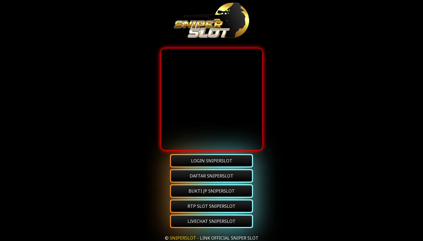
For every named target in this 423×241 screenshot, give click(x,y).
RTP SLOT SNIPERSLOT (211, 206)
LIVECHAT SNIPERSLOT (211, 221)
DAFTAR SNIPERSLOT (211, 176)
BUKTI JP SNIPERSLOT (212, 191)
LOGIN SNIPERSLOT (211, 161)
